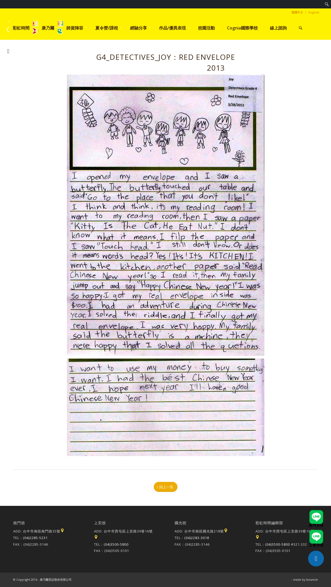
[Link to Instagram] (8, 51)
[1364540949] (165, 215)
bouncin (312, 579)
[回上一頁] (165, 487)
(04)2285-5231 (35, 537)
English (314, 12)
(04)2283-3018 (196, 537)
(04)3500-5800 (116, 544)
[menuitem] (327, 4)
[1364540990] (165, 407)
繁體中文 (297, 12)
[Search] (300, 28)
